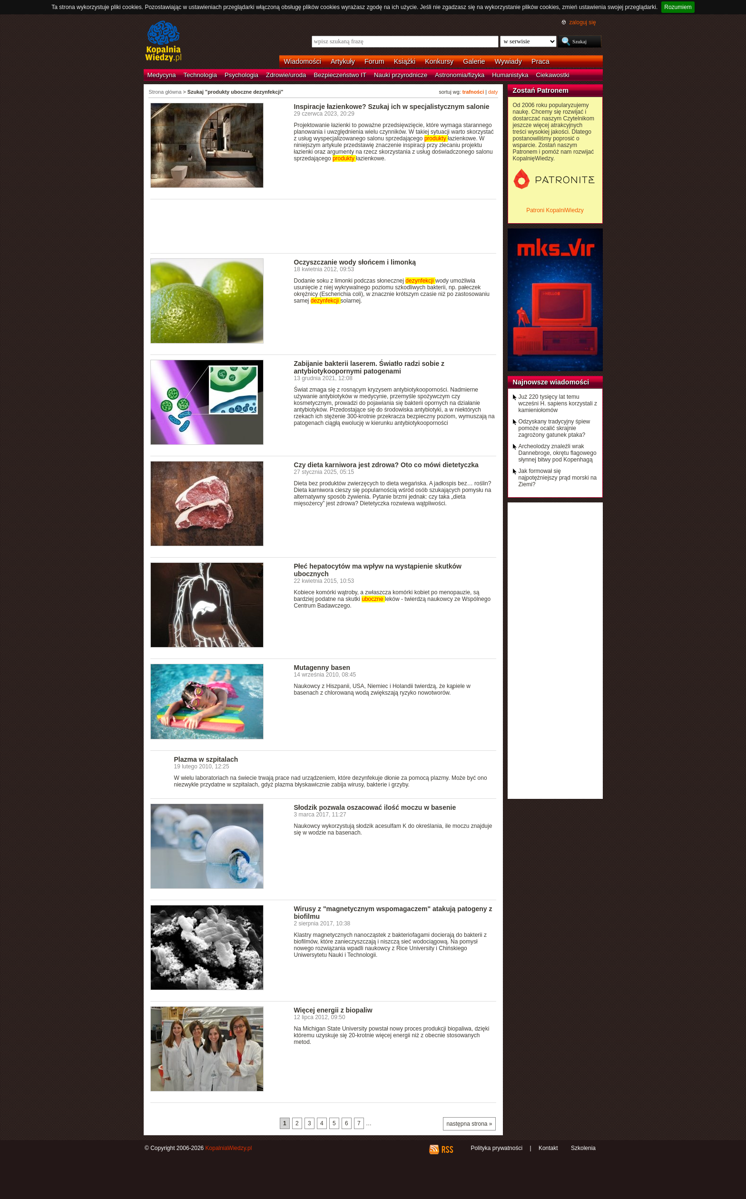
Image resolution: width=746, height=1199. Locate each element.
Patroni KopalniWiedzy (555, 210)
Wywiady (508, 61)
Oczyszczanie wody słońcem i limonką (355, 262)
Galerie (474, 61)
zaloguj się (582, 22)
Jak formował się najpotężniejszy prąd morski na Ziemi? (558, 478)
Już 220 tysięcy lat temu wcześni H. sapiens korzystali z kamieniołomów (558, 403)
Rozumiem (677, 7)
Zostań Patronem (541, 90)
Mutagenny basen (322, 667)
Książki (405, 61)
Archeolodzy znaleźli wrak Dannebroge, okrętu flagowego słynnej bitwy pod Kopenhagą (558, 453)
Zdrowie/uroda (286, 75)
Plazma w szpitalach (206, 759)
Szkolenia (583, 1148)
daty (493, 92)
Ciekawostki (552, 75)
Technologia (200, 75)
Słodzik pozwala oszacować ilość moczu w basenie (375, 807)
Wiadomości (302, 61)
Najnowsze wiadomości (551, 382)
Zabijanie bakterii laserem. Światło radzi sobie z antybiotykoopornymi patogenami (369, 367)
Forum (374, 61)
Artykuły (343, 61)
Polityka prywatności (496, 1148)
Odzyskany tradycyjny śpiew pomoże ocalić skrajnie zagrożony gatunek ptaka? (554, 428)
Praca (540, 61)
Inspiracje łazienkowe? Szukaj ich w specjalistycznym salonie (392, 106)
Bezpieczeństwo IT (340, 75)
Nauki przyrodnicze (400, 75)
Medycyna (161, 75)
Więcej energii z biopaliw (333, 1010)
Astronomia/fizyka (459, 75)
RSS (447, 1149)
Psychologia (241, 75)
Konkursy (439, 61)
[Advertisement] (323, 225)
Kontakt (548, 1148)
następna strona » (469, 1123)
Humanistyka (510, 75)
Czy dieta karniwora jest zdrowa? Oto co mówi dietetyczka (386, 465)
